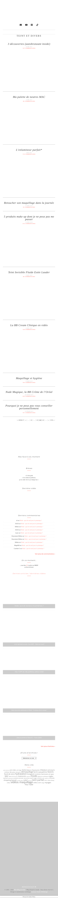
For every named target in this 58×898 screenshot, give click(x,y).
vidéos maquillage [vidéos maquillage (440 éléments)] (22, 782)
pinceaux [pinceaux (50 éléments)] (10, 778)
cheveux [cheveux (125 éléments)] (43, 770)
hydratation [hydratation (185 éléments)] (21, 774)
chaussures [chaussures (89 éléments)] (35, 770)
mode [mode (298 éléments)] (34, 776)
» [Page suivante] (48, 420)
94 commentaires (29, 207)
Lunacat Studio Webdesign (39, 892)
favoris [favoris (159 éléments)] (51, 772)
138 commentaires (29, 329)
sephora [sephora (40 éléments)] (47, 778)
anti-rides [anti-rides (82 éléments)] (12, 770)
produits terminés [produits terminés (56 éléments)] (18, 778)
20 (43, 420)
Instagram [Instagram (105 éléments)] (31, 774)
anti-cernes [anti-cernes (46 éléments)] (6, 770)
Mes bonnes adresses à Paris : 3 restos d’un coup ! (29, 710)
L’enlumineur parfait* (29, 149)
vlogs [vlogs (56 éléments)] (42, 783)
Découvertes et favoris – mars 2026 (29, 738)
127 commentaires (29, 48)
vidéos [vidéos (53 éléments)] (8, 783)
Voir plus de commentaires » (45, 554)
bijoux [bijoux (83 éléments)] (29, 770)
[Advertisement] (29, 438)
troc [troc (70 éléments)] (45, 780)
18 (37, 420)
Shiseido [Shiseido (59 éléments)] (51, 778)
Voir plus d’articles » (48, 746)
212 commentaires (29, 223)
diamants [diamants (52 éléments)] (18, 772)
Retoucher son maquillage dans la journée (29, 202)
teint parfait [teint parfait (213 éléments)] (38, 780)
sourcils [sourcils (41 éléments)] (30, 780)
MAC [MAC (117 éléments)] (6, 776)
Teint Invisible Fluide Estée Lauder (29, 272)
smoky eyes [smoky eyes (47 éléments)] (20, 780)
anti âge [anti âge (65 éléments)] (18, 770)
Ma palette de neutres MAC (29, 96)
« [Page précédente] (25, 420)
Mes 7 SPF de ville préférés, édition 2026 (29, 672)
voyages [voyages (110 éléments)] (48, 782)
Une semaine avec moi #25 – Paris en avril (29, 644)
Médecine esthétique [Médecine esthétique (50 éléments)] (43, 776)
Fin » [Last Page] (52, 420)
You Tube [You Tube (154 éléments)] (29, 784)
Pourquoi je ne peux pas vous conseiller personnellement (29, 407)
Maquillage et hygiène (29, 378)
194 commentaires (29, 382)
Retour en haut (29, 887)
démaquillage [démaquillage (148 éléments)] (27, 772)
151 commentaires (29, 412)
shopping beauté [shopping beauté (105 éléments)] (10, 780)
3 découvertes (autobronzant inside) (29, 43)
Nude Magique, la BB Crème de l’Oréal (29, 391)
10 (31, 420)
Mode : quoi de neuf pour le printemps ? (31, 520)
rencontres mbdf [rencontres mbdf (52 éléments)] (28, 778)
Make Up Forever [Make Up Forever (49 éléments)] (13, 776)
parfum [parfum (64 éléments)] (5, 778)
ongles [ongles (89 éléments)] (51, 776)
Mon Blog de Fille (19, 890)
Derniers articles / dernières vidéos (29, 574)
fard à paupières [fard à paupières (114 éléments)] (40, 772)
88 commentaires (29, 276)
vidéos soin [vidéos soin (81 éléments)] (37, 782)
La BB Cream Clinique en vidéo (29, 325)
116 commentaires (29, 154)
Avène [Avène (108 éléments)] (24, 770)
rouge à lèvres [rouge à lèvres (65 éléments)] (37, 778)
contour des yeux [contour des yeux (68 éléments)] (9, 772)
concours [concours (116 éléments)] (51, 770)
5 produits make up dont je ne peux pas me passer (29, 218)
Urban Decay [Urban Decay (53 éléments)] (50, 780)
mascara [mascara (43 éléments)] (28, 776)
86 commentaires (29, 101)
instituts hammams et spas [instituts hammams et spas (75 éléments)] (44, 774)
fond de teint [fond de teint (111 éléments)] (9, 774)
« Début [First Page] (20, 420)
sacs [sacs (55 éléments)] (43, 778)
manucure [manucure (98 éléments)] (22, 776)
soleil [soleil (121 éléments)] (25, 780)
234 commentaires (29, 396)
